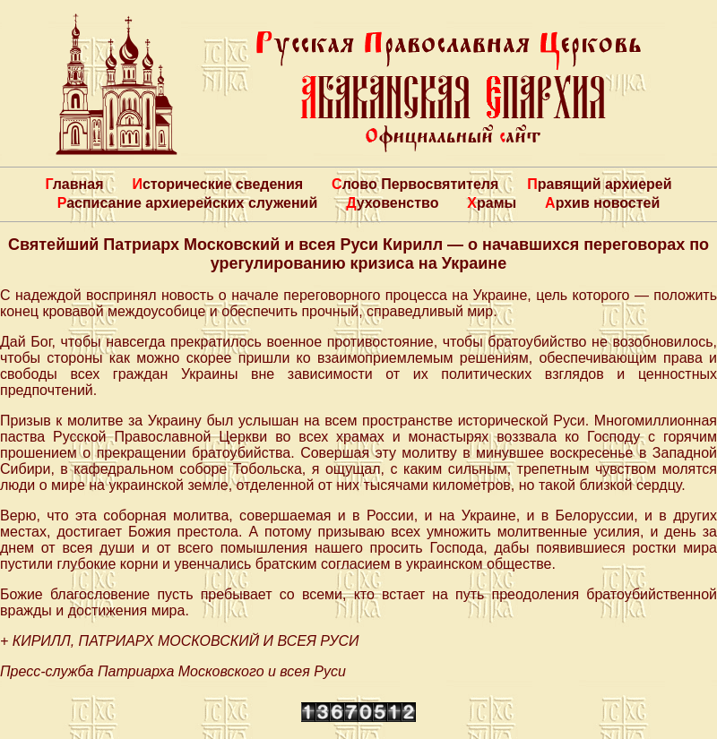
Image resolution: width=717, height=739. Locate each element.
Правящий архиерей (599, 184)
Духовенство (392, 203)
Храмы (491, 203)
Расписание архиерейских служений (187, 203)
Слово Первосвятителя (415, 184)
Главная (74, 184)
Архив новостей (602, 203)
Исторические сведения (217, 184)
